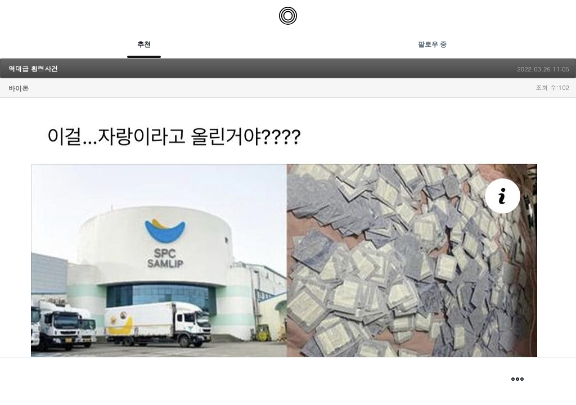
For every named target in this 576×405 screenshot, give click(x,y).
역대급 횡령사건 (33, 68)
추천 (144, 44)
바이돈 (18, 88)
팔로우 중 (432, 44)
